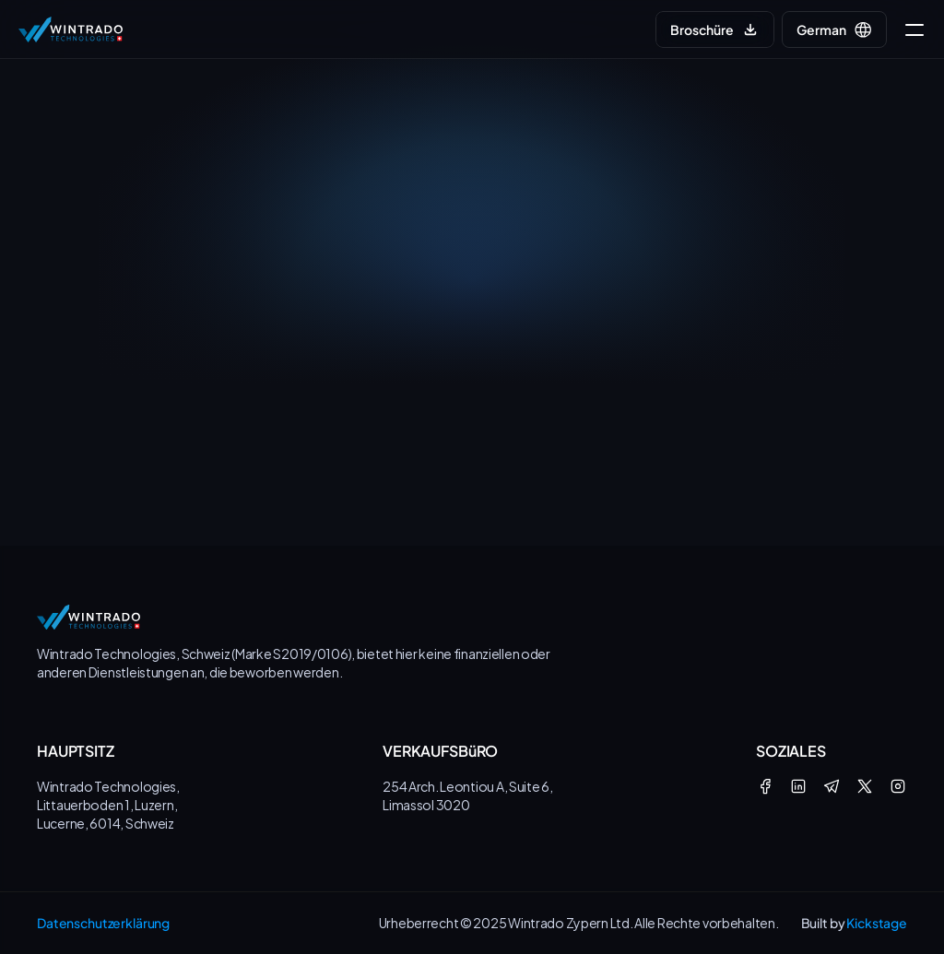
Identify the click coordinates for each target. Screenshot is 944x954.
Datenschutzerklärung (103, 922)
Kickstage (876, 922)
